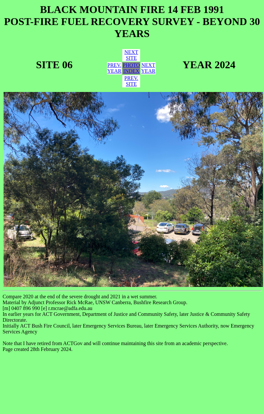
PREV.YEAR (114, 68)
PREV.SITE (131, 81)
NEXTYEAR (148, 68)
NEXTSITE (131, 55)
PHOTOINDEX (131, 68)
